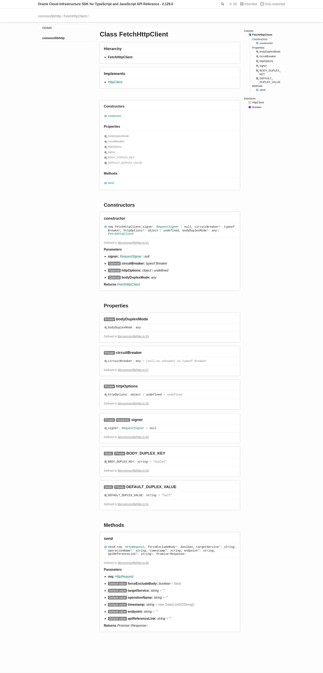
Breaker (257, 107)
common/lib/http (49, 16)
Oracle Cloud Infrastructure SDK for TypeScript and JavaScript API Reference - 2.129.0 (105, 4)
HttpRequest (134, 547)
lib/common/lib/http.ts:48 (133, 563)
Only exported (274, 4)
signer (111, 152)
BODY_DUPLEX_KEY (121, 157)
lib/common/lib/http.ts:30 (133, 470)
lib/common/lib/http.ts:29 (133, 336)
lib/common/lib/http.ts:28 (133, 403)
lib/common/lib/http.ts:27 (133, 370)
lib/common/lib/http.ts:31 (133, 242)
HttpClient (115, 82)
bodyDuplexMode (118, 136)
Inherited (250, 4)
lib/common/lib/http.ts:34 (133, 437)
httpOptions (115, 146)
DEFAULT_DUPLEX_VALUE (125, 162)
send (111, 182)
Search (222, 4)
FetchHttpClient (75, 16)
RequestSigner (167, 227)
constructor (114, 115)
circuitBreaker (116, 141)
